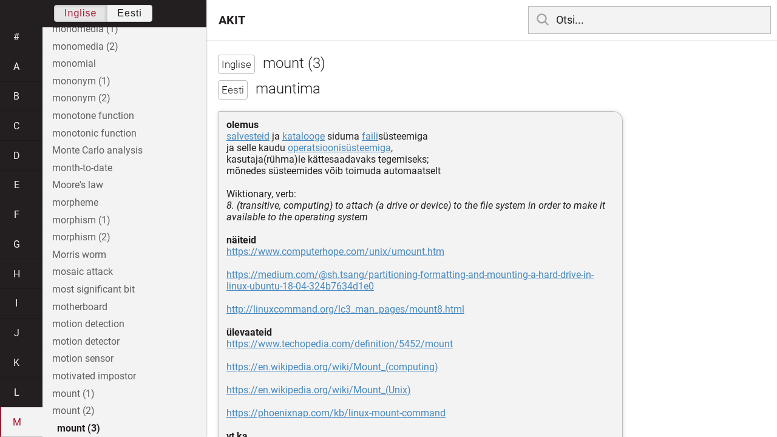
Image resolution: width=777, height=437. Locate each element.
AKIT (232, 20)
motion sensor (83, 358)
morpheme (75, 202)
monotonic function (94, 133)
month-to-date (82, 168)
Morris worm (79, 254)
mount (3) (78, 428)
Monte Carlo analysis (97, 150)
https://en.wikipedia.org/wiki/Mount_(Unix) (318, 390)
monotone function (93, 115)
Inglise (80, 13)
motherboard (79, 307)
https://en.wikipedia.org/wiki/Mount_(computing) (332, 367)
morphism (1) (81, 220)
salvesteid (248, 136)
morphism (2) (81, 237)
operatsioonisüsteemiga (339, 148)
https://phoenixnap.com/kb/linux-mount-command (336, 413)
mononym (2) (81, 98)
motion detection (88, 324)
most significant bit (93, 289)
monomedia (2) (85, 46)
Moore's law (77, 185)
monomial (74, 63)
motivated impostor (94, 376)
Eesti (129, 13)
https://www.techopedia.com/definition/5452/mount (339, 344)
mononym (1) (81, 81)
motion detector (86, 341)
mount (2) (73, 410)
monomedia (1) (85, 29)
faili (370, 136)
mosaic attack (82, 271)
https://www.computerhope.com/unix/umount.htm (335, 251)
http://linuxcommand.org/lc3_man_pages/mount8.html (345, 309)
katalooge (303, 136)
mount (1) (73, 393)
